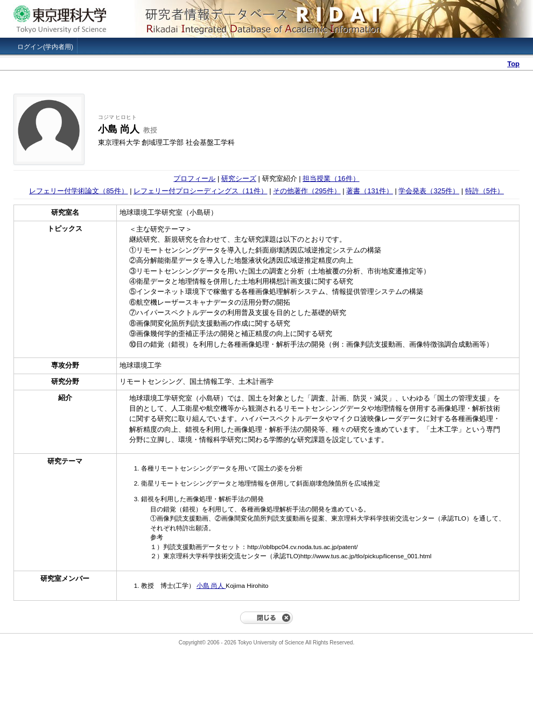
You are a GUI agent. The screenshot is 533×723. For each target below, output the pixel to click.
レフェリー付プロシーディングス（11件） (200, 191)
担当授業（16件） (331, 178)
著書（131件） (369, 191)
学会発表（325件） (428, 191)
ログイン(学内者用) (45, 47)
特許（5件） (484, 191)
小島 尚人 (211, 585)
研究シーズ (238, 178)
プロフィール (194, 178)
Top (513, 64)
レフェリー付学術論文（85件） (78, 191)
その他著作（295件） (307, 191)
